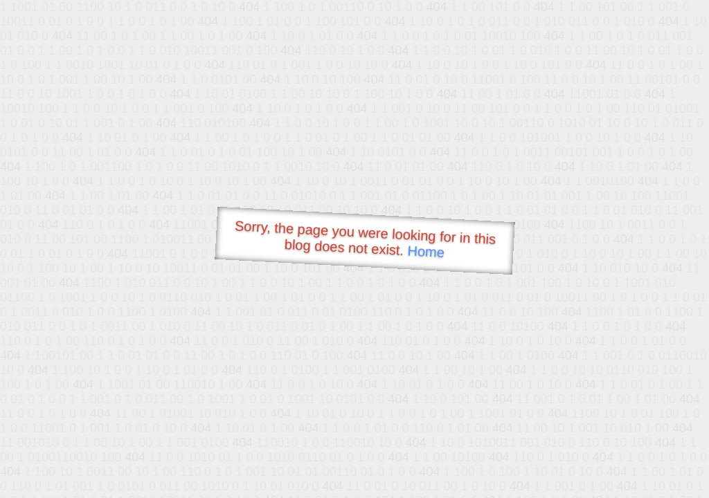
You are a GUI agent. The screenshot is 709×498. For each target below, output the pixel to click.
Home (426, 251)
